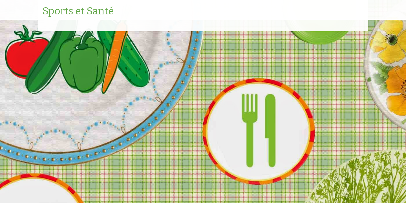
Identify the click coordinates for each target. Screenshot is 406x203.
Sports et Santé (78, 11)
